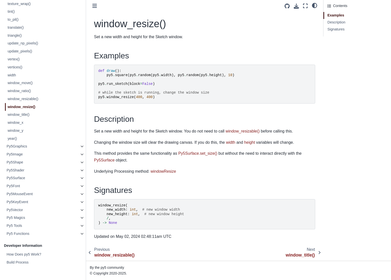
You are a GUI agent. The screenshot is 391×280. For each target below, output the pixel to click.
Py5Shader (15, 170)
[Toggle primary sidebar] (94, 6)
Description (336, 22)
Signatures (336, 29)
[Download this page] (296, 6)
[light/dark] (314, 5)
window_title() (18, 115)
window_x (15, 123)
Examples (335, 15)
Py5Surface (15, 178)
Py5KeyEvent (17, 202)
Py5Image (14, 154)
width (11, 75)
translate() (15, 27)
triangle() (14, 35)
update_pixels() (19, 51)
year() (12, 138)
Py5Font (13, 186)
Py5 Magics (15, 218)
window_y (15, 131)
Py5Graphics (16, 146)
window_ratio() (19, 91)
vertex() (13, 59)
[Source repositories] (287, 6)
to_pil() (12, 19)
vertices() (14, 67)
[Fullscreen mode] (305, 6)
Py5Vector (14, 210)
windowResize (163, 171)
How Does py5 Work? (23, 254)
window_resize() (21, 107)
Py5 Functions (17, 234)
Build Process (17, 262)
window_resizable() (22, 99)
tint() (11, 11)
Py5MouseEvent (19, 194)
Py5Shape (14, 162)
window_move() (20, 83)
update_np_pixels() (22, 43)
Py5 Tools (14, 226)
